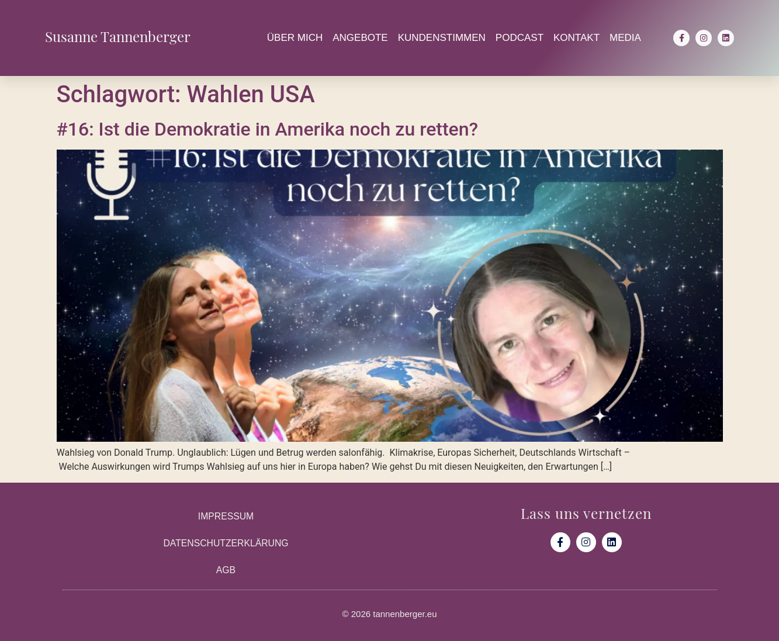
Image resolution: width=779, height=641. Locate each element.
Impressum (226, 516)
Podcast (519, 37)
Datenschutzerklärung (226, 543)
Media (625, 37)
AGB (226, 570)
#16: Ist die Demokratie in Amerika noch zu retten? (268, 129)
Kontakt (576, 37)
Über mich (295, 37)
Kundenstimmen (442, 37)
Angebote (360, 37)
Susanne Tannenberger (118, 35)
